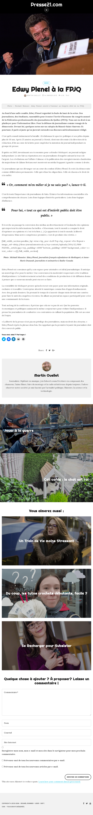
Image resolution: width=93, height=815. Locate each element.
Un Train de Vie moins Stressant (46, 541)
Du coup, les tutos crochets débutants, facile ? (46, 593)
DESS (46, 83)
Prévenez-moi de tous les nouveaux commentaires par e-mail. (34, 760)
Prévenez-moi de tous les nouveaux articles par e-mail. (31, 766)
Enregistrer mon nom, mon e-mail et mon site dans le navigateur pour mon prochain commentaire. (43, 752)
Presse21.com (46, 4)
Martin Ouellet (32, 95)
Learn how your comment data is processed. (59, 781)
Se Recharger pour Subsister (46, 646)
